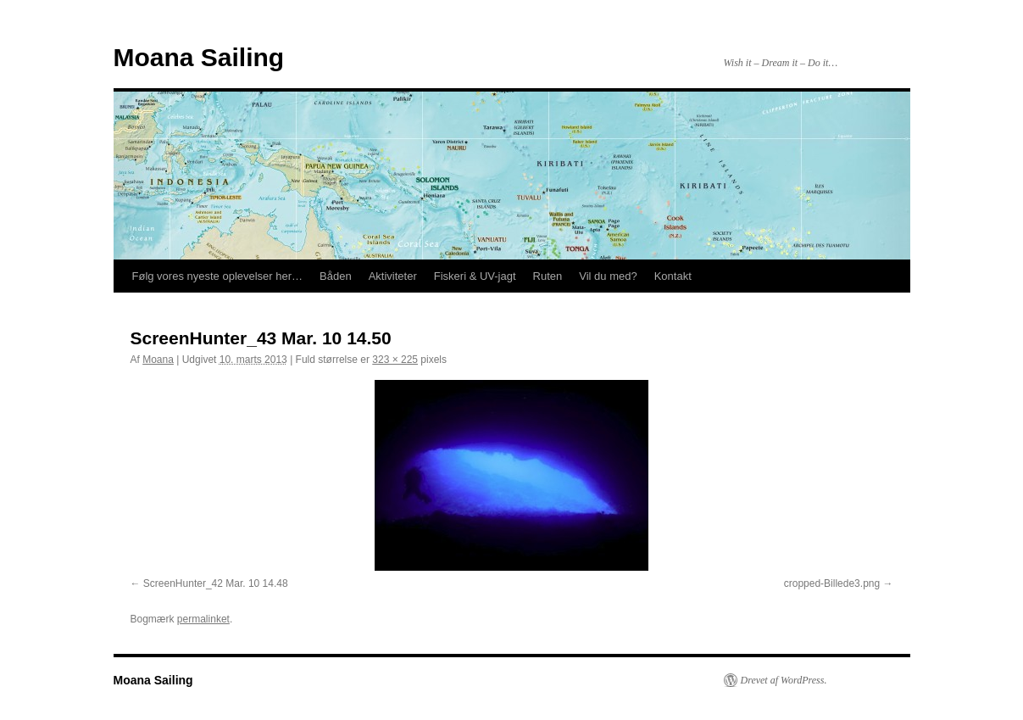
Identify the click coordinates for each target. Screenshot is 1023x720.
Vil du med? (608, 276)
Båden (336, 276)
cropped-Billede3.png (832, 583)
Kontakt (673, 276)
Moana (158, 360)
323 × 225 (395, 360)
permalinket (203, 619)
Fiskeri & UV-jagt (475, 276)
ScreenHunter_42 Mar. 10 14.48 (215, 583)
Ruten (548, 276)
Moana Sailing (199, 57)
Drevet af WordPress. (784, 680)
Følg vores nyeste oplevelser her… (217, 276)
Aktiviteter (393, 276)
